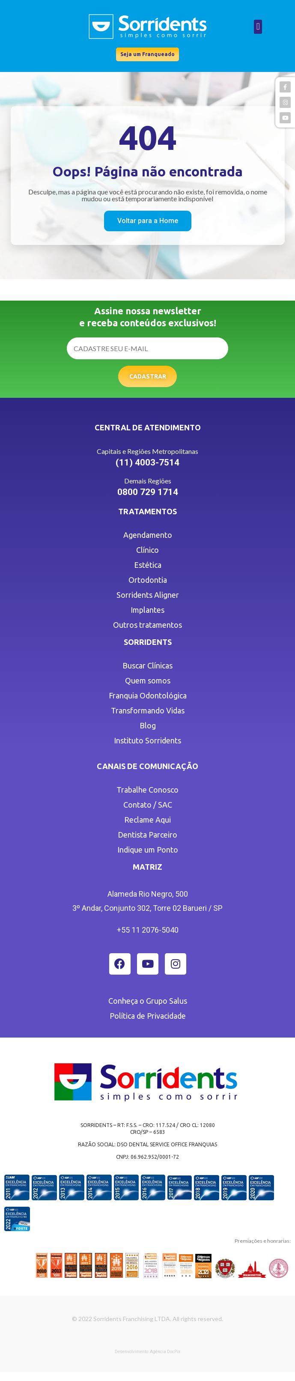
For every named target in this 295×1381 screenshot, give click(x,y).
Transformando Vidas (148, 710)
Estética (147, 565)
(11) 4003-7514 (147, 462)
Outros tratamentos (147, 624)
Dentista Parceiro (147, 834)
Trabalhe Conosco (147, 789)
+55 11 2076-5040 (148, 929)
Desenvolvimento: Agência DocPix (147, 1351)
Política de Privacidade (148, 1015)
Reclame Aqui (147, 819)
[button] (258, 27)
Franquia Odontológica (148, 695)
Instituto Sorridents (147, 740)
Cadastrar (147, 376)
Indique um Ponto (147, 849)
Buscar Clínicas (147, 665)
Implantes (147, 609)
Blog (148, 725)
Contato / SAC (147, 804)
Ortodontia (147, 580)
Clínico (147, 550)
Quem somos (147, 680)
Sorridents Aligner (147, 595)
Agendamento (147, 535)
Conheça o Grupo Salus (147, 1000)
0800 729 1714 (147, 492)
